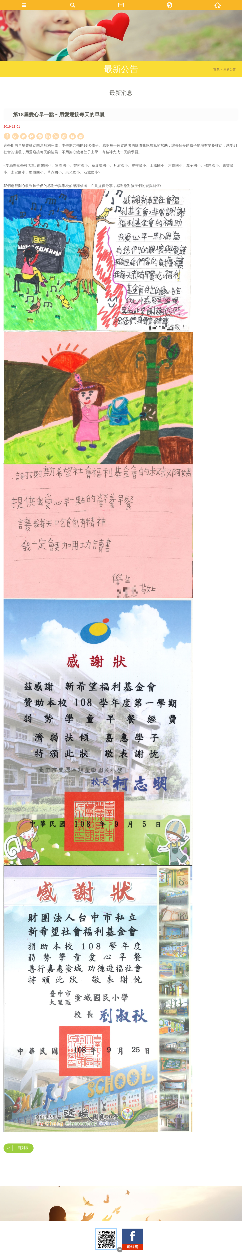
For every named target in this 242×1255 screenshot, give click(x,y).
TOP (120, 1250)
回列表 (16, 1148)
